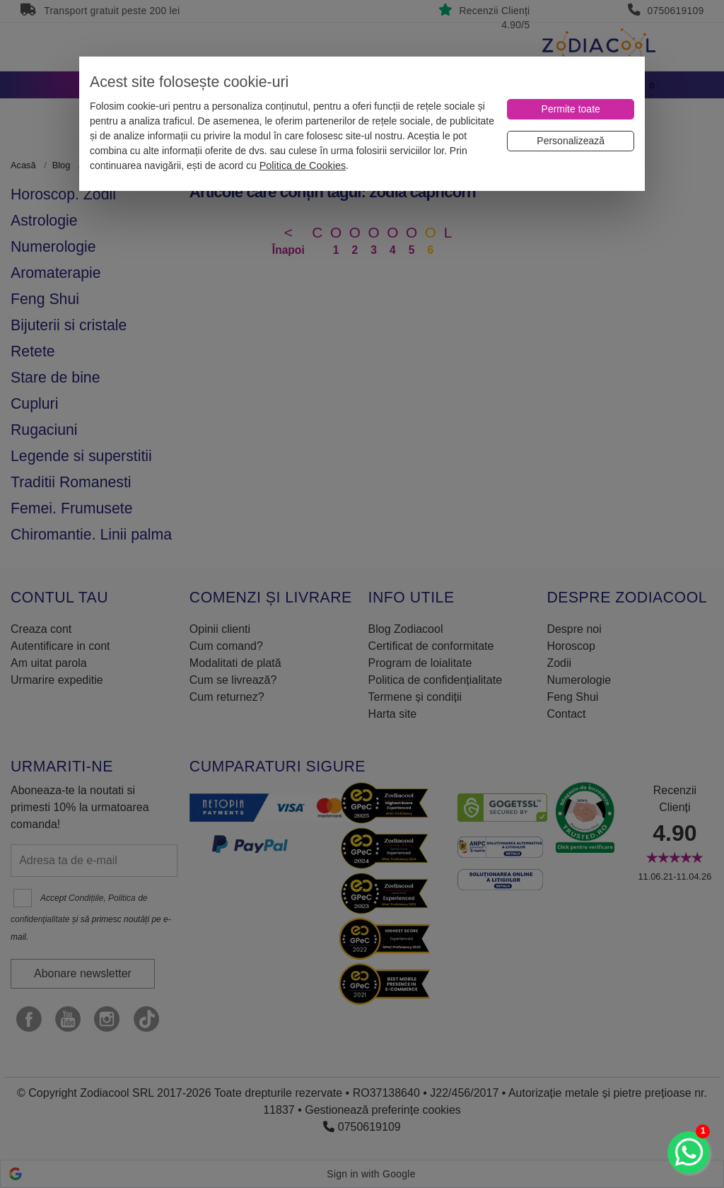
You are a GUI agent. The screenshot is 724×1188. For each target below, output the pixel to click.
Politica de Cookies (302, 165)
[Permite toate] (570, 109)
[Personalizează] (570, 141)
